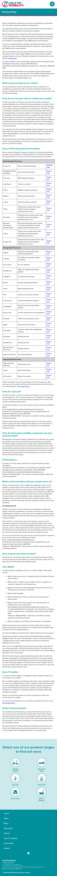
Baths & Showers (42, 799)
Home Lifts (41, 785)
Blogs (6, 823)
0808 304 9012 (9, 863)
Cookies (7, 848)
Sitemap (7, 833)
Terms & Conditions (10, 838)
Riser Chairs (15, 798)
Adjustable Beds (41, 770)
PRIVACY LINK (50, 166)
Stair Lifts (15, 785)
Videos (6, 818)
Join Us (6, 813)
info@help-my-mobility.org (13, 865)
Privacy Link (49, 172)
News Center (8, 828)
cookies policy (12, 58)
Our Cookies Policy (23, 386)
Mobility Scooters (15, 770)
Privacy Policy (9, 843)
